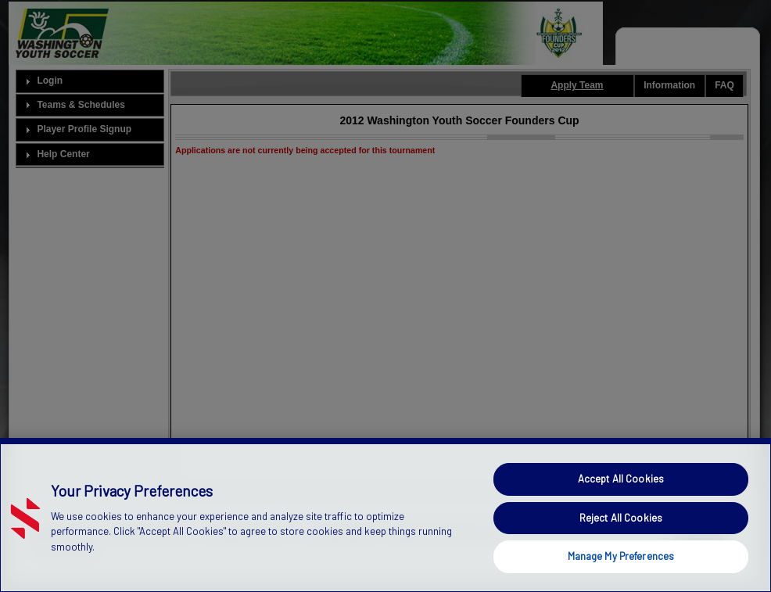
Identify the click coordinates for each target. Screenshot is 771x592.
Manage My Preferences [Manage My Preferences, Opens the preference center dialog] (621, 556)
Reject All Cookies (620, 517)
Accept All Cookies (621, 478)
